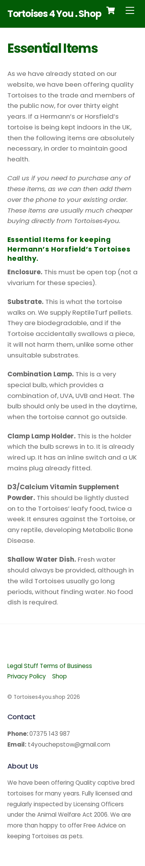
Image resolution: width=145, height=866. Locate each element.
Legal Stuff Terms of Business (49, 666)
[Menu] (130, 10)
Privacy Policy (26, 676)
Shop (59, 676)
